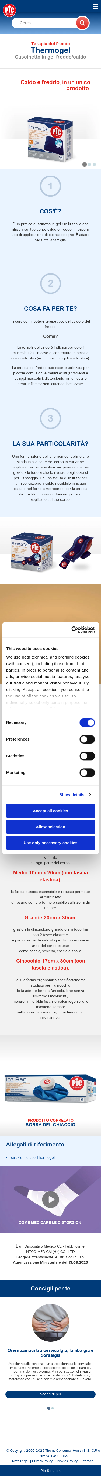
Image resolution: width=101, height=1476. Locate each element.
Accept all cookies (50, 811)
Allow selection (50, 826)
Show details (72, 794)
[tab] (84, 164)
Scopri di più (50, 1394)
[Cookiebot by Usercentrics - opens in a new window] (72, 629)
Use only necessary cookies (50, 842)
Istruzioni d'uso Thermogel (32, 1158)
